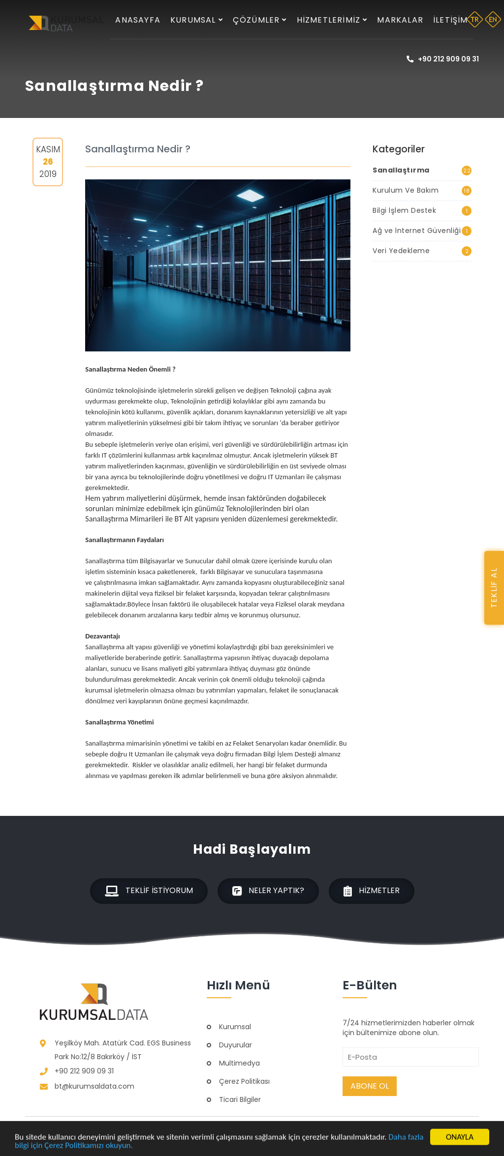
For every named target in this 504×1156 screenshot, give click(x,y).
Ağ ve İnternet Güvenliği (422, 231)
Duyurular (235, 1045)
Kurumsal (196, 20)
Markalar (400, 20)
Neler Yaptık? (268, 890)
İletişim (450, 20)
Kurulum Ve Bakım (422, 190)
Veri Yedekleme (422, 251)
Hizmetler (372, 890)
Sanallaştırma (422, 170)
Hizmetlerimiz (332, 20)
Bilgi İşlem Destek (422, 210)
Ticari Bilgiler (240, 1099)
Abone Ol (369, 1086)
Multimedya (239, 1063)
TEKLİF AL (494, 588)
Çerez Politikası (244, 1081)
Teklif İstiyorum (149, 890)
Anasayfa (137, 20)
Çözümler (260, 20)
